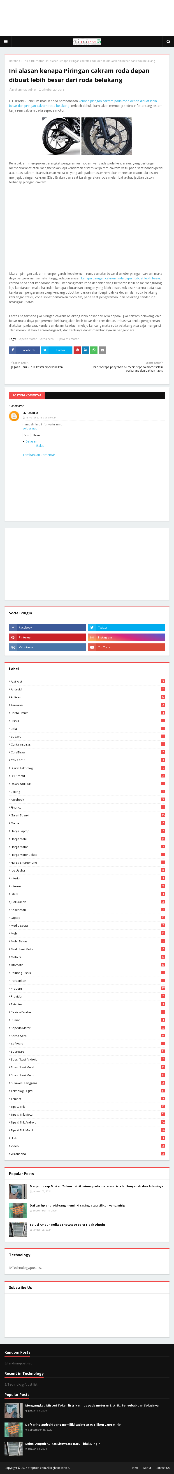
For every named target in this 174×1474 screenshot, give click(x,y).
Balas (26, 435)
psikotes (88, 1004)
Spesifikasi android (88, 1059)
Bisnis (88, 721)
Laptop (88, 918)
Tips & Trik (88, 1107)
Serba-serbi (46, 339)
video (88, 1146)
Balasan (31, 441)
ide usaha (88, 870)
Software (88, 1044)
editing (88, 792)
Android (88, 689)
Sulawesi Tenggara (88, 1083)
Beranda (14, 61)
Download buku (88, 784)
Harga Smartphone (88, 863)
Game (88, 823)
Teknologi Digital (88, 1091)
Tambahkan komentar (39, 455)
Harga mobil (88, 839)
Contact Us (162, 1468)
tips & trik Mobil (88, 1130)
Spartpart (88, 1051)
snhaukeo (30, 413)
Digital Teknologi (88, 768)
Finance (88, 807)
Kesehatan (88, 910)
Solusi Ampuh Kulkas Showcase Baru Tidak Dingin (67, 1224)
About (147, 1468)
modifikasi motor (88, 949)
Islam (88, 894)
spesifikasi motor (88, 1075)
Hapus (36, 435)
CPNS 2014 (88, 760)
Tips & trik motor (33, 61)
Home (135, 1468)
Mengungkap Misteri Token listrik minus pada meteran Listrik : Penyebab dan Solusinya (96, 1186)
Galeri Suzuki (88, 815)
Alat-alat (88, 681)
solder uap (30, 428)
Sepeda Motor (28, 339)
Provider (88, 996)
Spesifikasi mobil (88, 1067)
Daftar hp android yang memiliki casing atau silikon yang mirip (77, 1205)
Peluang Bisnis (88, 973)
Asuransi (88, 705)
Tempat (88, 1099)
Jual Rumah (88, 902)
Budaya (88, 737)
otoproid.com (37, 1468)
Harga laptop (88, 831)
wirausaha (88, 1154)
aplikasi (88, 697)
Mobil (88, 933)
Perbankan (88, 981)
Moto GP (88, 957)
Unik (88, 1138)
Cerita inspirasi (88, 744)
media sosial (88, 925)
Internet (88, 886)
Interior (88, 878)
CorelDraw (88, 752)
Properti (88, 988)
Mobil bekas (88, 941)
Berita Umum (88, 713)
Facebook (88, 800)
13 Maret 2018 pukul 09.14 (41, 417)
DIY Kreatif (88, 776)
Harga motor (88, 847)
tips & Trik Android (88, 1122)
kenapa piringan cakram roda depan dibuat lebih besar (120, 278)
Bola (88, 729)
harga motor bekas (88, 855)
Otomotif (88, 965)
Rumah (88, 1020)
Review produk (88, 1012)
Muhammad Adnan (24, 90)
